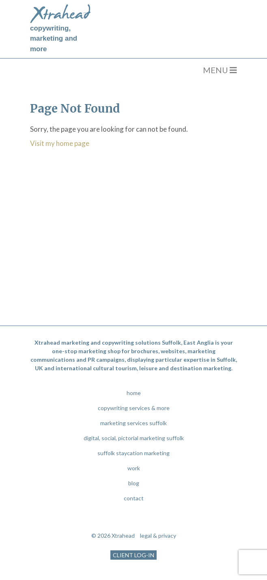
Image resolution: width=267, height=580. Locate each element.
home (134, 392)
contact (134, 498)
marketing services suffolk (133, 422)
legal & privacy (158, 535)
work (133, 468)
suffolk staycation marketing (133, 453)
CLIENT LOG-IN (133, 555)
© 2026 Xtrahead (113, 535)
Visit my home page (59, 143)
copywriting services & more (134, 407)
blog (133, 483)
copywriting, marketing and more (53, 38)
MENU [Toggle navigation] (220, 70)
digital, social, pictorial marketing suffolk (134, 437)
